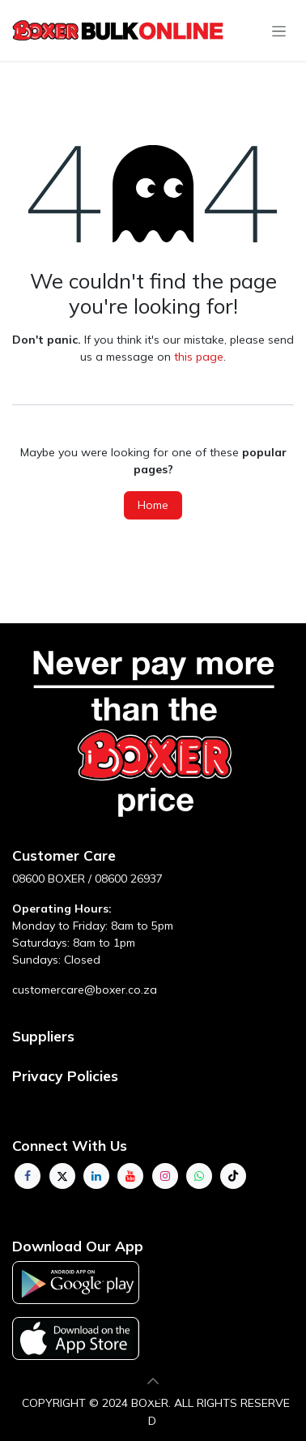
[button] (153, 1381)
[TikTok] (233, 1176)
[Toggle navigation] (279, 30)
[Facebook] (27, 1176)
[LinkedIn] (96, 1176)
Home (153, 505)
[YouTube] (130, 1176)
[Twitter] (62, 1176)
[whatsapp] (199, 1176)
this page (198, 356)
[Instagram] (165, 1176)
